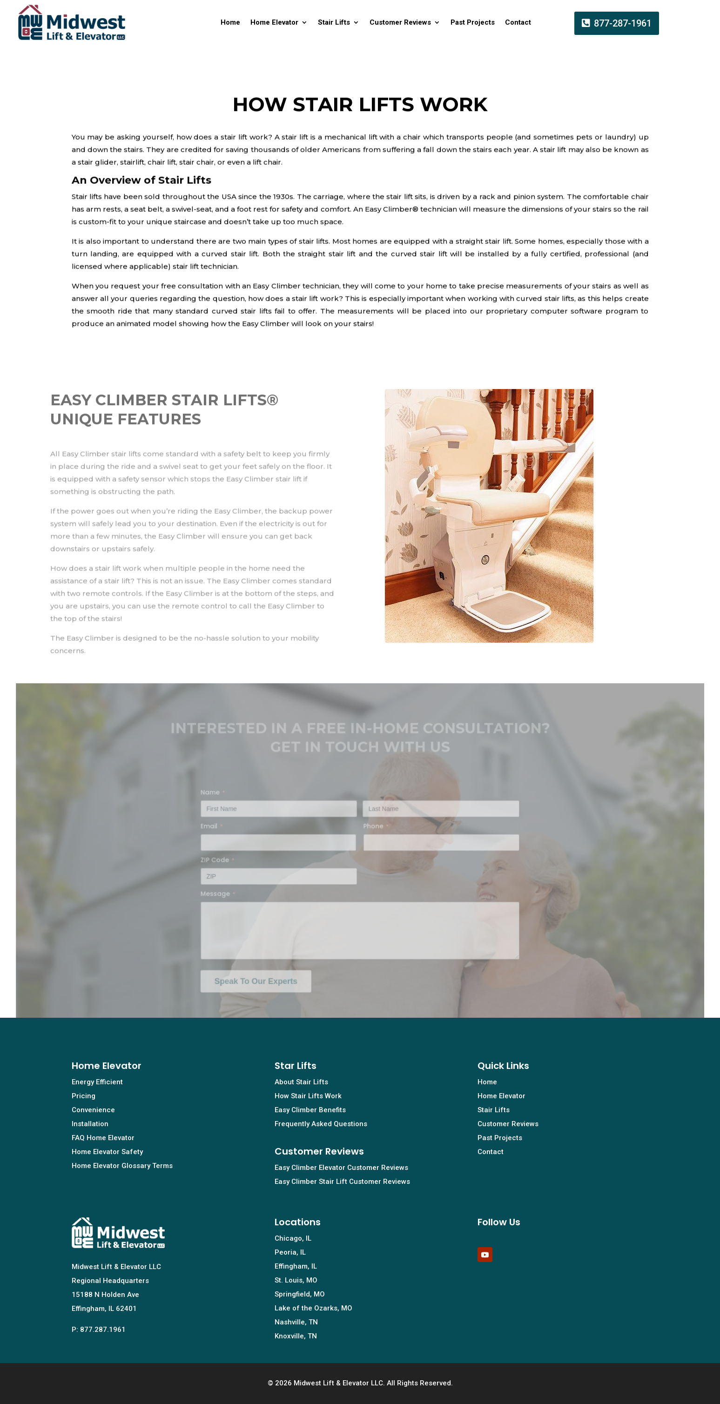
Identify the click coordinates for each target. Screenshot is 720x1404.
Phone (375, 834)
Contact (518, 22)
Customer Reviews (400, 22)
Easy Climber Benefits (310, 1110)
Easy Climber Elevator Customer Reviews (341, 1167)
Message (224, 899)
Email (218, 834)
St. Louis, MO (296, 1280)
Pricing (83, 1096)
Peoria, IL (290, 1252)
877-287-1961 (623, 23)
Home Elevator (274, 22)
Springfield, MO (300, 1294)
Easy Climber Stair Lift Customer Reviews (342, 1181)
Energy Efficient (97, 1082)
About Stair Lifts (301, 1082)
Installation (90, 1124)
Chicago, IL (293, 1238)
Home (230, 22)
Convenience (93, 1110)
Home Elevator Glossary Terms (122, 1166)
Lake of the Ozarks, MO (313, 1308)
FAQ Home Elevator (103, 1138)
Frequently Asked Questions (321, 1124)
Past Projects (473, 22)
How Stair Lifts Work (308, 1096)
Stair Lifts (334, 22)
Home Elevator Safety (107, 1152)
